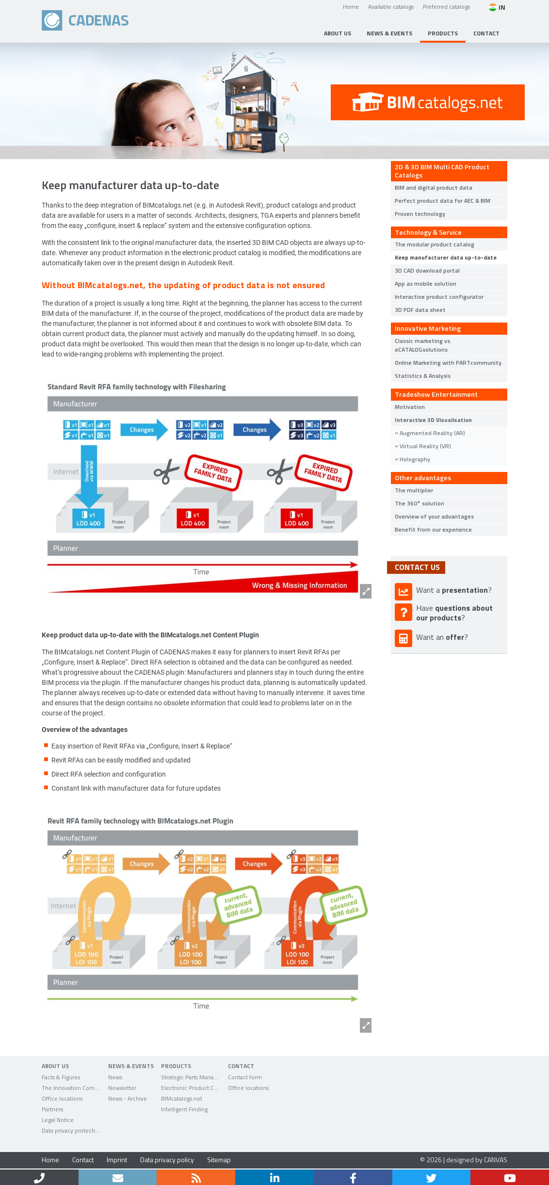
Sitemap (219, 1159)
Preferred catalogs (446, 6)
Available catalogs (391, 6)
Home (351, 6)
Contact (83, 1159)
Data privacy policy (167, 1159)
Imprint (117, 1159)
